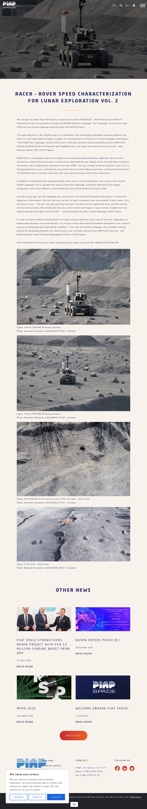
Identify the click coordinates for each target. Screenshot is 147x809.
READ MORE (25, 666)
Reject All (37, 797)
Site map (48, 760)
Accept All (56, 797)
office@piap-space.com (94, 767)
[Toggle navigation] (142, 5)
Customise (18, 797)
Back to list (73, 735)
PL (114, 5)
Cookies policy (51, 765)
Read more (135, 797)
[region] (37, 786)
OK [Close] (74, 804)
